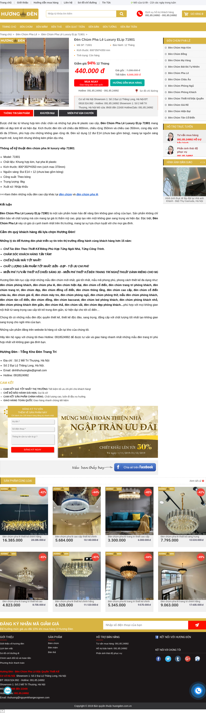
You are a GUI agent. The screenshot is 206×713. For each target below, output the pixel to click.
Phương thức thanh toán (12, 663)
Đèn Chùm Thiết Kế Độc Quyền (186, 98)
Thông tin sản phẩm (16, 113)
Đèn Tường (110, 26)
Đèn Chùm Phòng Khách (182, 92)
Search (121, 13)
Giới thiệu (22, 2)
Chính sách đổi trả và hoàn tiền (15, 658)
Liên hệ (68, 2)
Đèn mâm (42, 26)
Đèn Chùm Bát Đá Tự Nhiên (183, 66)
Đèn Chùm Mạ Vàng (179, 60)
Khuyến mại (47, 113)
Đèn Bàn (94, 26)
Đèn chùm (26, 26)
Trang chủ (9, 26)
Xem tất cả (195, 480)
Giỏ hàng (197, 14)
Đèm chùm (53, 643)
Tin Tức (106, 2)
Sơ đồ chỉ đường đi (9, 653)
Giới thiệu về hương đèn (12, 643)
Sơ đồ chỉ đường (149, 90)
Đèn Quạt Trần (75, 26)
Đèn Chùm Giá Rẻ (178, 105)
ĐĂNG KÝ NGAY (32, 449)
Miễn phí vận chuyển (80, 113)
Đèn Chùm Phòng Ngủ (181, 85)
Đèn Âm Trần (129, 26)
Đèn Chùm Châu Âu (179, 79)
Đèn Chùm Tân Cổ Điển (181, 117)
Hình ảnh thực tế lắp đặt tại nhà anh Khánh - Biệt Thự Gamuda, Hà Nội (184, 199)
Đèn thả (56, 26)
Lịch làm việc (6, 648)
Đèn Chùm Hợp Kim (179, 47)
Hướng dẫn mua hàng (46, 2)
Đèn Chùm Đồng (177, 54)
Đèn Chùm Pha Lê (178, 40)
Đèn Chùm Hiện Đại (179, 111)
